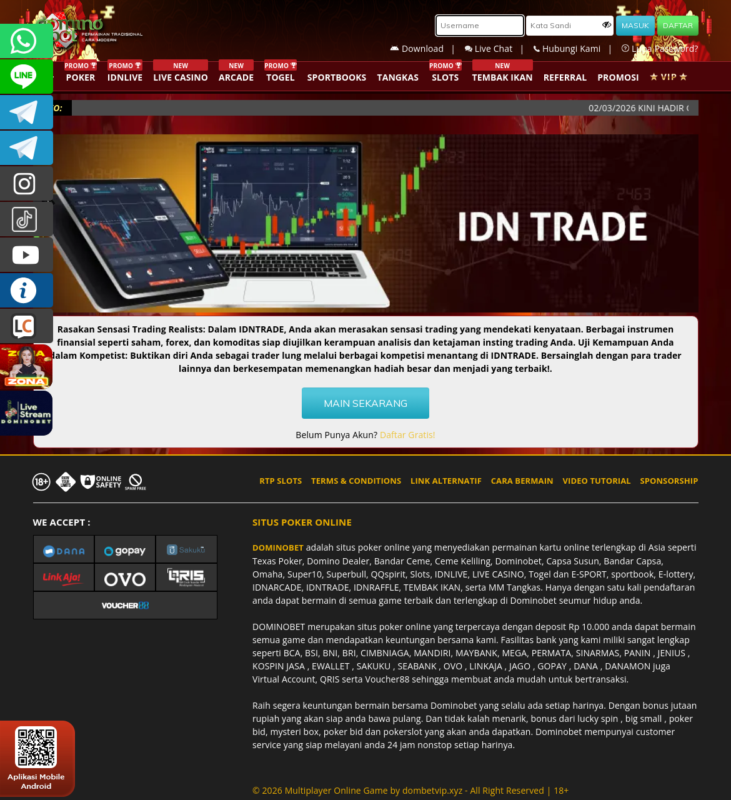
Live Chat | (499, 48)
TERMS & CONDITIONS (356, 480)
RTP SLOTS (280, 480)
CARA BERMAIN (522, 480)
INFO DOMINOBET (26, 290)
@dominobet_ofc (26, 219)
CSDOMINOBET (26, 76)
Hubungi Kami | (578, 48)
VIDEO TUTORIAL (597, 480)
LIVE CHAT (26, 326)
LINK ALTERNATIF (446, 480)
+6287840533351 (26, 41)
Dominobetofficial (26, 112)
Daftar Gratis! (407, 435)
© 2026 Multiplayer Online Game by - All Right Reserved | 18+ (410, 790)
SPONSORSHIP (669, 480)
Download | (427, 48)
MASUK (635, 25)
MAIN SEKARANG (365, 403)
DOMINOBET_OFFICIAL (26, 148)
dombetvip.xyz (432, 790)
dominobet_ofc (26, 183)
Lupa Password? (660, 48)
